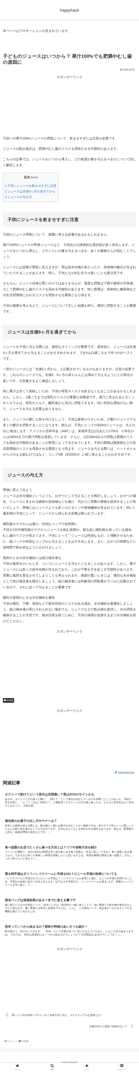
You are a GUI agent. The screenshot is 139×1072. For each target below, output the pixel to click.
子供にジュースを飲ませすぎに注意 (31, 186)
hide (34, 177)
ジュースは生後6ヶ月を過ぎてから (30, 191)
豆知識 (8, 700)
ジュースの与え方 (18, 197)
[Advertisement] (69, 105)
